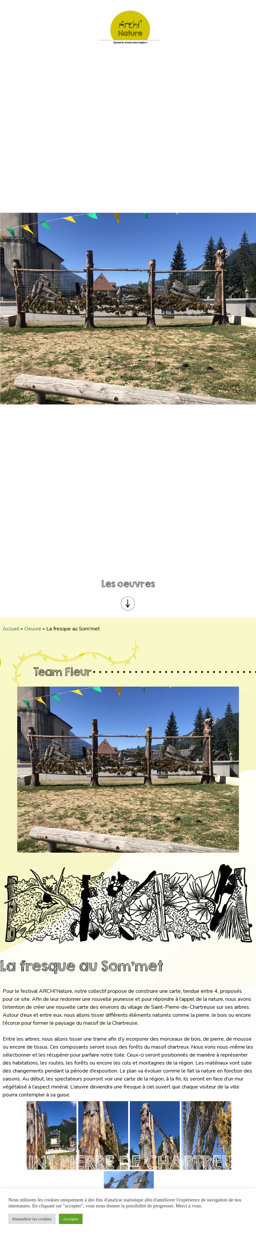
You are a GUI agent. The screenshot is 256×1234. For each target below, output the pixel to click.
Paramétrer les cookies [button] (32, 1218)
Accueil (11, 628)
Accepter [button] (71, 1218)
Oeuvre (32, 628)
